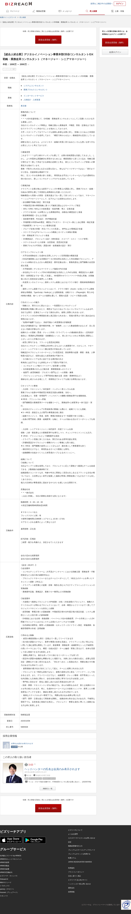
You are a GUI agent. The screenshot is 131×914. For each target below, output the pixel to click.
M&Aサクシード (5, 882)
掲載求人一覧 (47, 789)
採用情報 (71, 892)
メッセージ (67, 11)
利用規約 (71, 868)
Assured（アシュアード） (9, 892)
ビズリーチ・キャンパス (8, 876)
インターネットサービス (34, 96)
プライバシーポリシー (76, 872)
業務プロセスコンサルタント (36, 90)
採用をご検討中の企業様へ (102, 4)
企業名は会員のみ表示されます (22, 743)
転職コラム (72, 858)
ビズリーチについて (75, 830)
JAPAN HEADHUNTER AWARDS (80, 862)
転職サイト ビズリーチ (8, 17)
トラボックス (5, 886)
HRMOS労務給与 (6, 872)
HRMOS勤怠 (4, 866)
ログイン (119, 4)
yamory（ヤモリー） (7, 889)
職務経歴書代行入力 (75, 846)
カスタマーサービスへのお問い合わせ (81, 838)
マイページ (14, 11)
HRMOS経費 (4, 869)
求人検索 (93, 11)
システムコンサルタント (34, 86)
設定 (69, 842)
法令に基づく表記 (74, 876)
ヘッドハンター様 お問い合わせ (79, 884)
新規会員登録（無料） (48, 40)
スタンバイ (4, 896)
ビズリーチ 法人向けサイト (78, 880)
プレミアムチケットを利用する (79, 854)
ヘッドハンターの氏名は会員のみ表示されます (52, 769)
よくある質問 (73, 834)
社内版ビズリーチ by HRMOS (10, 856)
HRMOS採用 (4, 862)
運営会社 (71, 888)
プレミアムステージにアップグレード (81, 850)
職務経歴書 (41, 11)
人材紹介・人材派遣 (32, 100)
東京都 (24, 106)
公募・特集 (119, 11)
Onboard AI (4, 879)
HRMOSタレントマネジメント (11, 859)
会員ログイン (115, 52)
